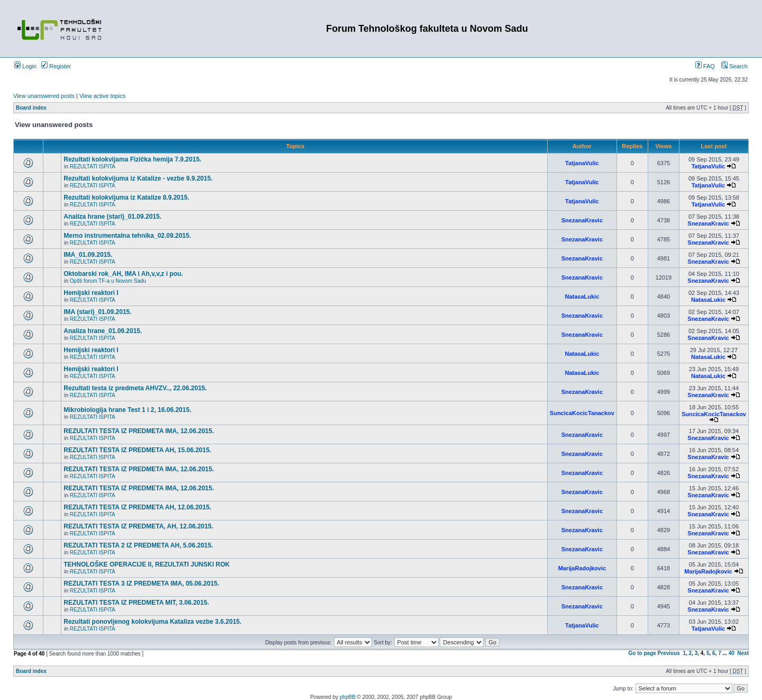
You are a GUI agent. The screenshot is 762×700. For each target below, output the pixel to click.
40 (731, 653)
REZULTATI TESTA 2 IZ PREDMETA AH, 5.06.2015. (138, 545)
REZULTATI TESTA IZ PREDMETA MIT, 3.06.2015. (136, 602)
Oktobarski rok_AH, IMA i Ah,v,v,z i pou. (123, 273)
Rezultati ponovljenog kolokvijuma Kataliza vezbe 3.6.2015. (152, 621)
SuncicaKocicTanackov (582, 413)
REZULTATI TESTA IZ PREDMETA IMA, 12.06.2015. (139, 431)
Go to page (642, 653)
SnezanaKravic (582, 220)
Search (734, 66)
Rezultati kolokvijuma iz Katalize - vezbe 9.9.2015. (138, 178)
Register (56, 66)
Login (25, 66)
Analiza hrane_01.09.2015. (103, 331)
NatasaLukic (582, 296)
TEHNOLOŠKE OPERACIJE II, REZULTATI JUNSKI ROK (147, 564)
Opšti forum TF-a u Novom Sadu (108, 281)
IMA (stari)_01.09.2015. (97, 312)
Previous (669, 653)
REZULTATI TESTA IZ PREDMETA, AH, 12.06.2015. (138, 526)
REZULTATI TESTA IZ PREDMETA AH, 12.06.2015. (137, 507)
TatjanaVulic (582, 163)
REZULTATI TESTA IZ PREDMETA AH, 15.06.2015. (137, 450)
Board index (31, 108)
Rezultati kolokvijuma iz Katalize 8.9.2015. (126, 197)
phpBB (348, 697)
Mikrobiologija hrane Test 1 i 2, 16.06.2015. (127, 410)
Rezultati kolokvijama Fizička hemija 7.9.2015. (132, 159)
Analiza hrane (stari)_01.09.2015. (112, 216)
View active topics (102, 96)
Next (743, 653)
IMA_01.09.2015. (88, 254)
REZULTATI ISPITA (92, 166)
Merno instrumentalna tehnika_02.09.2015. (127, 235)
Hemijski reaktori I (91, 293)
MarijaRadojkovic (582, 568)
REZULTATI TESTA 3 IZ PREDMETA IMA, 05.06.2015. (141, 583)
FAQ (705, 66)
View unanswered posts (44, 96)
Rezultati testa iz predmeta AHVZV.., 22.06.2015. (135, 388)
